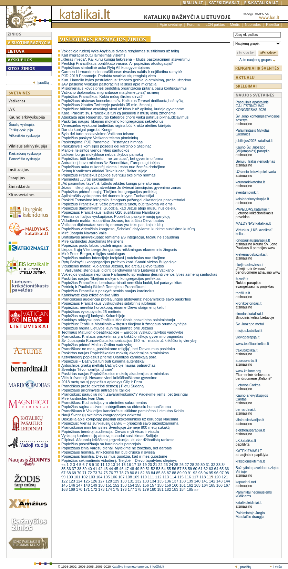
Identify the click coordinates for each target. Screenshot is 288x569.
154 (131, 485)
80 (132, 473)
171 (87, 489)
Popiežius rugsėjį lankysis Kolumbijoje (93, 316)
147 (79, 485)
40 (90, 469)
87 (169, 473)
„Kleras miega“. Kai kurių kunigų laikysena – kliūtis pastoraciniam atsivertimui (126, 59)
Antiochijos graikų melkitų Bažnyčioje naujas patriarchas (108, 365)
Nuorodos (253, 24)
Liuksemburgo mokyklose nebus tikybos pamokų (102, 154)
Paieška (272, 24)
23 (166, 465)
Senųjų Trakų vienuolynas (255, 161)
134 (153, 481)
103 (92, 477)
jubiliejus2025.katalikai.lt (254, 141)
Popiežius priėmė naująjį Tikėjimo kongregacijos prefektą (108, 192)
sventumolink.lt (247, 192)
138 (183, 481)
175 (116, 489)
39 (85, 469)
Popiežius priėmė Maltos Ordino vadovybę (96, 345)
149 (94, 485)
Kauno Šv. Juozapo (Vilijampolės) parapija (252, 149)
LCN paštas (215, 24)
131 (131, 481)
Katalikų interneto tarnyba (130, 566)
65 (222, 469)
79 (127, 473)
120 (218, 477)
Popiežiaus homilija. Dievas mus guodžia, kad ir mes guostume (114, 456)
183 (175, 489)
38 (79, 469)
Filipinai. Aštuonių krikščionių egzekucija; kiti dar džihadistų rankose (117, 440)
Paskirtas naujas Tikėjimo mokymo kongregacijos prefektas (111, 278)
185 (190, 489)
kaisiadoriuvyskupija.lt (252, 199)
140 (198, 481)
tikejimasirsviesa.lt (250, 265)
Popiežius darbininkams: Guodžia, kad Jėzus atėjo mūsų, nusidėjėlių (118, 208)
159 (168, 485)
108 (129, 477)
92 (195, 473)
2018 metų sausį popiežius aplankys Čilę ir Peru (101, 382)
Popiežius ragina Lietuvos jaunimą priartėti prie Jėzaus (107, 328)
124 (79, 481)
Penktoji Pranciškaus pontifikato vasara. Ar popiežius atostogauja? (117, 63)
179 (146, 489)
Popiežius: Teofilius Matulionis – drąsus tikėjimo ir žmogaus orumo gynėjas (124, 324)
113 (166, 477)
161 (183, 485)
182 (168, 489)
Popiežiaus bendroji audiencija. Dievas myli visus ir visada (110, 431)
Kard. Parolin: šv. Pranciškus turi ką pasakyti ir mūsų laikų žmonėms (118, 113)
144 (227, 481)
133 (146, 481)
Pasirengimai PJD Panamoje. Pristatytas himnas (102, 142)
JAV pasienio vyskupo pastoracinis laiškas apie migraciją (108, 84)
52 (153, 469)
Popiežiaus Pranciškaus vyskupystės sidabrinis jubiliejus (108, 303)
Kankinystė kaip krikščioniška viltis (90, 295)
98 (227, 473)
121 (225, 477)
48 (132, 469)
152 (116, 485)
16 (129, 465)
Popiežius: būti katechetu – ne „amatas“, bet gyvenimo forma (112, 158)
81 (137, 473)
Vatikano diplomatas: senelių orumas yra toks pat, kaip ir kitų (112, 225)
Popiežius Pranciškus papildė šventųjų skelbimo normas (108, 175)
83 (148, 473)
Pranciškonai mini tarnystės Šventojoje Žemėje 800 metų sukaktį (115, 427)
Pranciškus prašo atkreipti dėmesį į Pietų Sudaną (102, 386)
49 (137, 469)
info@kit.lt (157, 566)
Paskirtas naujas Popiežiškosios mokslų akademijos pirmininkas (115, 353)
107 (121, 477)
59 (190, 469)
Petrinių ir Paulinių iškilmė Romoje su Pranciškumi (103, 287)
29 (197, 465)
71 (85, 473)
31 (208, 465)
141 (205, 481)
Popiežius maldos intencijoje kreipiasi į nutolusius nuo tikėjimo (113, 258)
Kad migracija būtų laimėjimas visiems (93, 55)
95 (211, 473)
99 (63, 477)
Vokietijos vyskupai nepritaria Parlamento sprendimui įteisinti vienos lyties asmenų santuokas (139, 274)
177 (131, 489)
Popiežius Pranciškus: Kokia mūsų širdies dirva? (102, 96)
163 (198, 485)
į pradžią (41, 82)
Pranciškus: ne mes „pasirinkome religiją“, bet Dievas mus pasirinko (118, 349)
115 (181, 477)
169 (72, 489)
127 (101, 481)
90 (185, 473)
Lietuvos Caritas (248, 385)
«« (63, 465)
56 (174, 469)
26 (182, 465)
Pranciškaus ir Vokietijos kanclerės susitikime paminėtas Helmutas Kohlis (122, 411)
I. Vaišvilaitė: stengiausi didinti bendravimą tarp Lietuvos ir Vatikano (117, 270)
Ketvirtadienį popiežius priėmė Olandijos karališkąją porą (108, 357)
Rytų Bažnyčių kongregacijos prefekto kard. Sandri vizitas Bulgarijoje (118, 262)
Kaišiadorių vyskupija (25, 153)
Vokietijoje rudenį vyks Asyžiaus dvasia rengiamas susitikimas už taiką (120, 51)
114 (173, 477)
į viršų (275, 566)
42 (100, 469)
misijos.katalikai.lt (249, 331)
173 (101, 489)
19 (145, 465)
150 (101, 485)
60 (195, 469)
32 (213, 465)
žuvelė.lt (242, 279)
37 (74, 469)
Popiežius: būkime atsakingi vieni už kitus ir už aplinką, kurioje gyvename (122, 109)
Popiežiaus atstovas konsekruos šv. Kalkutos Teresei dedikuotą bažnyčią (122, 101)
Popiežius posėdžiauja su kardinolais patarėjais (101, 444)
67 (63, 473)
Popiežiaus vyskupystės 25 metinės (91, 311)
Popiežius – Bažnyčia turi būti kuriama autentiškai (103, 361)
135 (160, 481)
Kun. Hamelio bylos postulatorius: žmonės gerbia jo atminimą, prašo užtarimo (126, 80)
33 (219, 465)
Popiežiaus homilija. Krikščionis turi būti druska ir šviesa (108, 452)
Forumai (193, 24)
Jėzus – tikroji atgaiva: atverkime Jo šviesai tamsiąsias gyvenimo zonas (121, 187)
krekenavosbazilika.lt (251, 254)
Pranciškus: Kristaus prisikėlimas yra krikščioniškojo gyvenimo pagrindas (122, 336)
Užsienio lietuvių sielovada (256, 172)
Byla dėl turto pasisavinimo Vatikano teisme (97, 134)
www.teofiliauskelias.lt (252, 344)
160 (175, 485)
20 (150, 465)
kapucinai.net (246, 482)
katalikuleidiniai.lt (248, 503)
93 (201, 473)
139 (190, 481)
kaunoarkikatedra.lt (250, 182)
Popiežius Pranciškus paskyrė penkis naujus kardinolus (107, 291)
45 (116, 469)
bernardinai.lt (246, 409)
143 (220, 481)
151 (109, 485)
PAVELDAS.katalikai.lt (252, 209)
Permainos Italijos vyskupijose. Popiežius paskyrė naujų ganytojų (116, 216)
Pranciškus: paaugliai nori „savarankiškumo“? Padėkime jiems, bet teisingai (124, 394)
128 (109, 481)
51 (148, 469)
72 (90, 473)
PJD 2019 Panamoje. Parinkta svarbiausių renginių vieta (108, 76)
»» (196, 489)
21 (155, 465)
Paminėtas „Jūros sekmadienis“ (87, 179)
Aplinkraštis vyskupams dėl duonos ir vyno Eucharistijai (107, 196)
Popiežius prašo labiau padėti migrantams (96, 245)
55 (169, 469)
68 (69, 473)
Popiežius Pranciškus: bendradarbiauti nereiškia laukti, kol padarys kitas (121, 283)
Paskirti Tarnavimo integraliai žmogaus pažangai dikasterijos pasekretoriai (123, 200)
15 (123, 465)
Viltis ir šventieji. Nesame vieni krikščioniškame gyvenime (109, 378)
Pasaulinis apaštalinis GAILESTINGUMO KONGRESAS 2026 (252, 106)
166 (220, 485)
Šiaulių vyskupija (21, 124)
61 (201, 469)
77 (116, 473)
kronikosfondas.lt (248, 303)
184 (183, 489)
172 (94, 489)
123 (72, 481)
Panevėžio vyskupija (24, 159)
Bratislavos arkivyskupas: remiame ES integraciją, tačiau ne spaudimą (120, 237)
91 (190, 473)
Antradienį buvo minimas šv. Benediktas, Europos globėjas (110, 163)
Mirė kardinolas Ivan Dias (82, 398)
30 (203, 465)
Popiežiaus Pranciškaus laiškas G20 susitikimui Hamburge (110, 212)
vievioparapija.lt (247, 337)
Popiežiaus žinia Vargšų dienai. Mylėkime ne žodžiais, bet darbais (116, 448)
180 (153, 489)
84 (153, 473)
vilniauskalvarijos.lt (250, 420)
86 (164, 473)
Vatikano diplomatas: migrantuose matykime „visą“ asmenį (110, 92)
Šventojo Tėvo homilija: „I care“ (87, 369)
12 (108, 465)
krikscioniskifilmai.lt (250, 461)
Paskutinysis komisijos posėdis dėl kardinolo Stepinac (106, 146)
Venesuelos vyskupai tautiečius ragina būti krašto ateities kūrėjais (116, 125)
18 (139, 465)
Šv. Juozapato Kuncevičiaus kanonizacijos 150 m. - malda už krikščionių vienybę (128, 340)
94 (206, 473)
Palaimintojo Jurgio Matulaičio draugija (250, 515)
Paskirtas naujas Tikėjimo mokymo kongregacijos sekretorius (112, 121)
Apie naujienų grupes (257, 60)
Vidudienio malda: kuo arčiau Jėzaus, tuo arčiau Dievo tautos (112, 221)
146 (72, 485)
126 (94, 481)
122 (65, 481)
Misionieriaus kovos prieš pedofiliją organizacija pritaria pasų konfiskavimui (124, 88)
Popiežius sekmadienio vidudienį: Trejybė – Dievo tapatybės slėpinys (119, 460)
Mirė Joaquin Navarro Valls (83, 233)
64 (216, 469)
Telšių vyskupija (21, 130)
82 (142, 473)
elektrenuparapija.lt (250, 430)
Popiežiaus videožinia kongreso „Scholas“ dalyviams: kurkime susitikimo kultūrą (128, 229)
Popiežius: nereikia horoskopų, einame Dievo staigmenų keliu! (113, 307)
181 (160, 489)
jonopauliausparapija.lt (253, 240)
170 (79, 489)
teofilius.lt (243, 293)
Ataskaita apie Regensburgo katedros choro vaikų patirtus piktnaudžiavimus (124, 117)
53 (158, 469)
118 (203, 477)
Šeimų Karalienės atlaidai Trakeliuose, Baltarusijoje (104, 171)
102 (85, 477)
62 (206, 469)
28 (192, 465)
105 (107, 477)
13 (113, 465)
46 (121, 469)
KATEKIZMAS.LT (249, 451)
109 (136, 477)
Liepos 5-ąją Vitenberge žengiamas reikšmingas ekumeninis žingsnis (119, 249)
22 (161, 465)
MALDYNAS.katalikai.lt (253, 223)
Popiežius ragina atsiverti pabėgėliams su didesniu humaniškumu (116, 407)
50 (142, 469)
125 (87, 481)
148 (87, 485)
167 (227, 485)
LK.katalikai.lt (246, 441)
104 (99, 477)
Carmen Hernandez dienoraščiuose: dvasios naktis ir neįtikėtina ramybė (121, 72)
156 (146, 485)
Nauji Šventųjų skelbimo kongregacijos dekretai (101, 415)
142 (212, 481)
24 (171, 465)
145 (65, 485)
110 (144, 477)
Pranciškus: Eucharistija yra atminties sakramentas (104, 402)
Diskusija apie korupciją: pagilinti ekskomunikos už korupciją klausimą (119, 419)
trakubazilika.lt (246, 350)
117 (195, 477)
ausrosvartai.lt (246, 361)
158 (160, 485)
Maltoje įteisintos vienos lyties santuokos (95, 150)
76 (111, 473)
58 (185, 469)
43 (106, 469)
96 (216, 473)
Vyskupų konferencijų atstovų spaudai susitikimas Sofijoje (109, 436)
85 (158, 473)
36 (69, 469)
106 (114, 477)
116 (188, 477)
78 (121, 473)
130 (123, 481)
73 (95, 473)
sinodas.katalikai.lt (250, 314)
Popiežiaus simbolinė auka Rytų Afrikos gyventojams (105, 67)
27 (187, 465)
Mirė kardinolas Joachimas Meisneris (92, 241)
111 (151, 477)
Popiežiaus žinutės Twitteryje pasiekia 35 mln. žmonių (106, 105)
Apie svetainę (171, 24)
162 (190, 485)
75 (106, 473)
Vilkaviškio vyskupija (24, 136)
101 (77, 477)
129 (116, 481)
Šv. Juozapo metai (250, 324)
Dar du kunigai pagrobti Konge (87, 130)
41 (95, 469)
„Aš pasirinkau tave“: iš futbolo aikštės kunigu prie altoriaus (110, 183)
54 (164, 469)
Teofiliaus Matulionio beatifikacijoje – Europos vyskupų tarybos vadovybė (122, 332)
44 (111, 469)
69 (74, 473)
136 (168, 481)
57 (180, 469)
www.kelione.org (248, 371)
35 (63, 469)
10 (97, 465)
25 (176, 465)
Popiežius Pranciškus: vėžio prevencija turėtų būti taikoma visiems (117, 204)
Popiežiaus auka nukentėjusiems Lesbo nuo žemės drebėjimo (113, 167)
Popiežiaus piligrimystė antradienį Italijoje (96, 390)
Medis (234, 24)
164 (205, 485)
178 (138, 489)
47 (127, 469)
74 (100, 473)
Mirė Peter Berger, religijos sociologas (93, 254)
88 (174, 473)
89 (180, 473)
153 (123, 485)
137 (175, 481)
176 (123, 489)
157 (153, 485)
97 (222, 473)
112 (158, 477)
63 (211, 469)
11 (102, 465)
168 (65, 489)
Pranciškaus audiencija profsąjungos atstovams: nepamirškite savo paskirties (126, 299)
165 (212, 485)
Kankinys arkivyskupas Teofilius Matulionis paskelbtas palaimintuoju (118, 320)
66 (227, 469)
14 (118, 465)
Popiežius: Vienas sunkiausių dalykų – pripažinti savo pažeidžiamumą (119, 423)
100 (70, 477)
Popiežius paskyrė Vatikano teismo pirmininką (99, 138)
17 (134, 465)
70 (79, 473)
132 (138, 481)
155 (138, 485)
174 (109, 489)
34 (224, 465)
